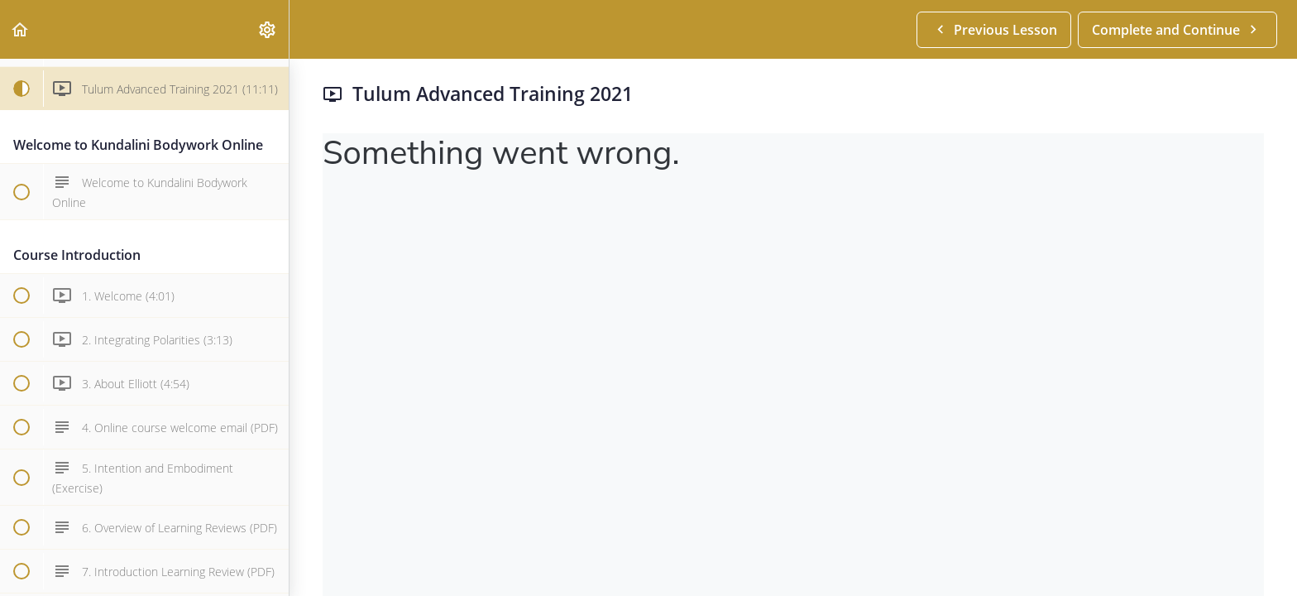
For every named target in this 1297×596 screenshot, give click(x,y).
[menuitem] (268, 29)
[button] (20, 29)
